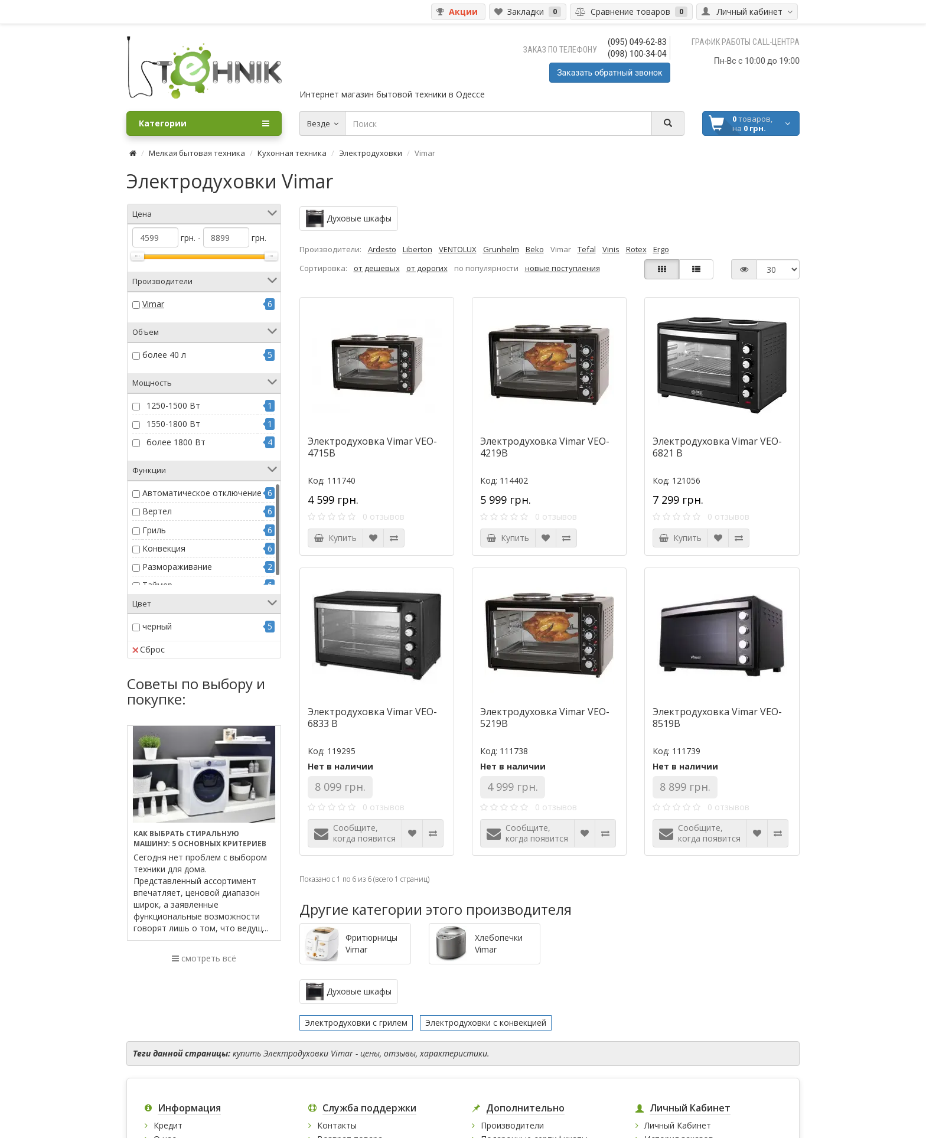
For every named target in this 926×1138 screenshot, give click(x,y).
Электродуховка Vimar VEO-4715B (372, 447)
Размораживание (177, 566)
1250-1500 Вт (173, 405)
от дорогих (427, 268)
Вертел (157, 511)
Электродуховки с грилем (356, 1022)
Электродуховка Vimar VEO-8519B (717, 717)
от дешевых (377, 268)
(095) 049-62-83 (637, 42)
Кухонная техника (292, 153)
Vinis (610, 249)
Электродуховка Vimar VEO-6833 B (372, 717)
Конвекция (163, 548)
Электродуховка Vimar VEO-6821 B (717, 447)
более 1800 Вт (176, 442)
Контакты (337, 1125)
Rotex (636, 249)
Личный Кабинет (677, 1125)
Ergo (661, 249)
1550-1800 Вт (173, 423)
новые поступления (562, 268)
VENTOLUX (458, 249)
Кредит (168, 1125)
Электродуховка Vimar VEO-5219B (544, 717)
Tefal (587, 249)
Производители (512, 1125)
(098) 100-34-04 (637, 53)
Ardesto (382, 249)
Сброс (148, 649)
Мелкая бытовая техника (197, 153)
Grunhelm (501, 249)
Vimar (153, 303)
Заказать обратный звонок (609, 72)
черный (157, 626)
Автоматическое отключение (202, 492)
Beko (535, 249)
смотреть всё (204, 958)
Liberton (417, 249)
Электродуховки (370, 153)
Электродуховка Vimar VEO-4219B (544, 447)
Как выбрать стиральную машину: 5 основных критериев (199, 839)
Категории (204, 123)
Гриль (154, 530)
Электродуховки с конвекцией (485, 1022)
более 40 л (164, 354)
